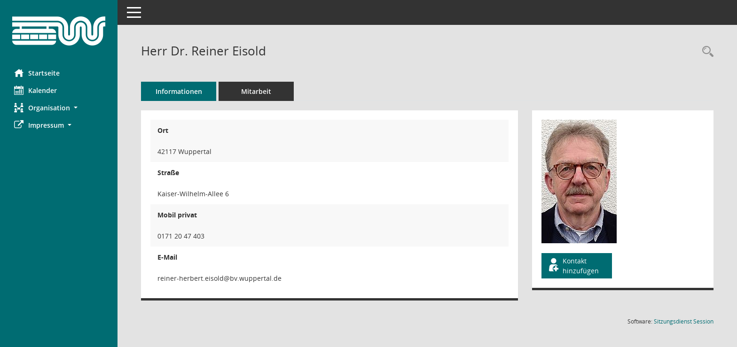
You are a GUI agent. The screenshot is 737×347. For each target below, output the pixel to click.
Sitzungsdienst (683, 321)
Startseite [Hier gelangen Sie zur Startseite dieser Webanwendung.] (37, 72)
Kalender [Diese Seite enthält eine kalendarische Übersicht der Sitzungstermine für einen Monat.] (35, 90)
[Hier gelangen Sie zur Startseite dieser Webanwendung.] (59, 31)
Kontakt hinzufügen (573, 265)
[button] (59, 107)
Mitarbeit (256, 91)
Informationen (179, 91)
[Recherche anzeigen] (705, 52)
